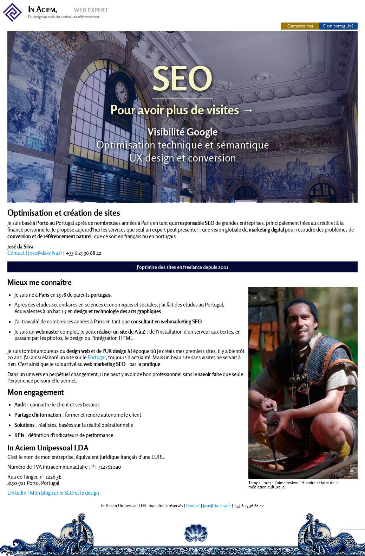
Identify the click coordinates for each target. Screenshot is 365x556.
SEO (182, 88)
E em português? (338, 26)
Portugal (96, 357)
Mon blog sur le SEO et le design (64, 493)
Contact (16, 253)
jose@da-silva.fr (45, 253)
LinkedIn (16, 493)
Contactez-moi (300, 26)
